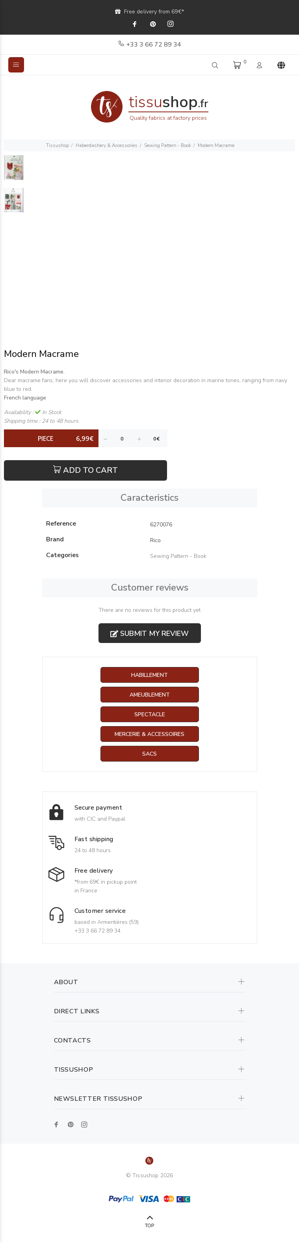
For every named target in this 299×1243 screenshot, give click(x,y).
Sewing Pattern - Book (167, 145)
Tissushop (57, 145)
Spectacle (149, 714)
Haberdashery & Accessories (106, 145)
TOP (149, 1226)
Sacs (149, 754)
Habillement (149, 675)
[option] (14, 171)
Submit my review (149, 633)
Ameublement (150, 695)
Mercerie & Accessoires (149, 734)
